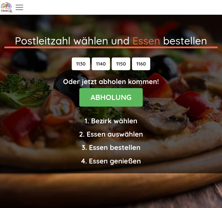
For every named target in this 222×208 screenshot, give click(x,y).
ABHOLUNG (111, 97)
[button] (81, 63)
